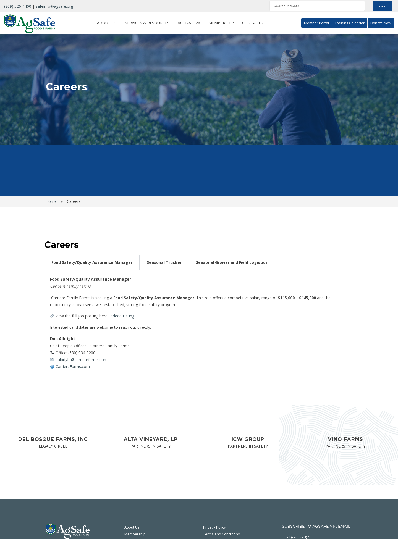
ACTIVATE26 (189, 22)
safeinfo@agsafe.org (54, 6)
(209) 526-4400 (17, 6)
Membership (221, 22)
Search (383, 6)
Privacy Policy (214, 527)
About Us (107, 22)
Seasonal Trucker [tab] (164, 262)
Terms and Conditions (221, 534)
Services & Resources (147, 22)
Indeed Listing (121, 316)
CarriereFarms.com (73, 366)
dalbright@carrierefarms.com (82, 359)
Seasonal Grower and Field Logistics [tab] (232, 262)
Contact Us (254, 22)
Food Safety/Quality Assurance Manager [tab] (91, 262)
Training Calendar (350, 22)
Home (51, 201)
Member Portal (316, 22)
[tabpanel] (199, 325)
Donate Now (380, 22)
